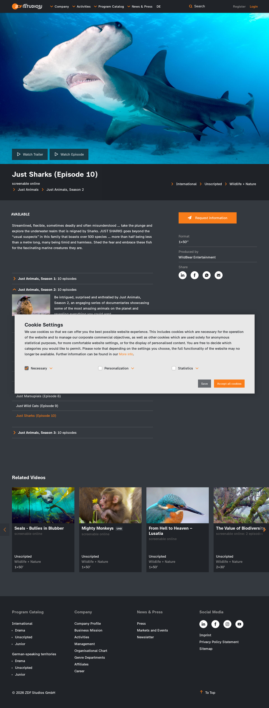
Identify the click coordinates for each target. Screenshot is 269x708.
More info (126, 354)
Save (204, 383)
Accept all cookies (229, 383)
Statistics (185, 368)
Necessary (39, 368)
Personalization (116, 368)
